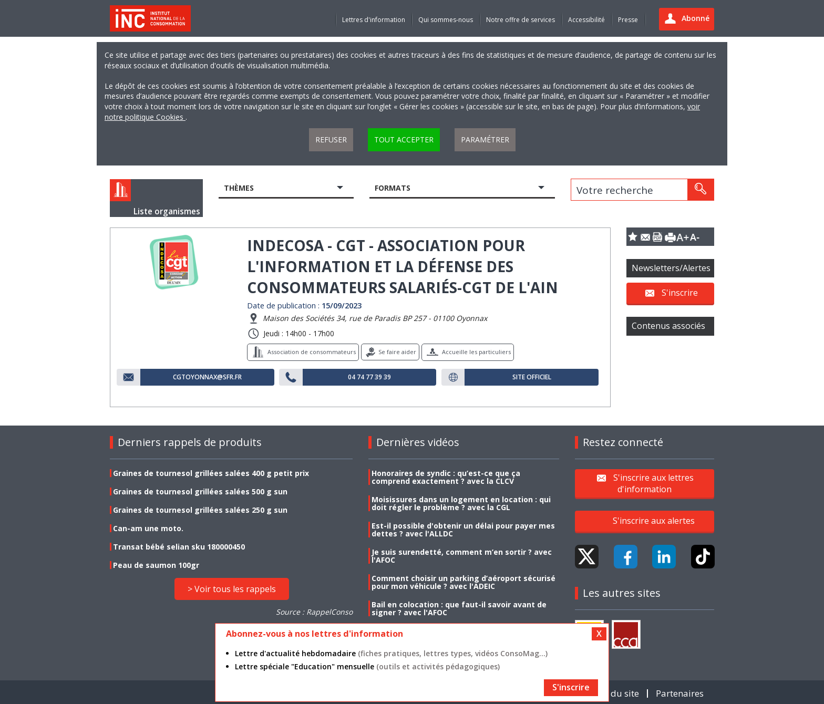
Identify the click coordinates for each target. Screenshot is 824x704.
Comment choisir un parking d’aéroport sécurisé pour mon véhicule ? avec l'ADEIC (463, 582)
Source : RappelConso (314, 612)
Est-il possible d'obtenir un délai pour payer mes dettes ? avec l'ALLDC (463, 530)
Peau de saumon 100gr (156, 565)
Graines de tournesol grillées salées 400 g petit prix (211, 473)
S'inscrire (680, 292)
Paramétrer (485, 139)
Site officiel (531, 377)
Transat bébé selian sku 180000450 (179, 547)
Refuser (331, 139)
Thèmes (239, 188)
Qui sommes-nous (445, 19)
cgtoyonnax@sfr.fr (207, 377)
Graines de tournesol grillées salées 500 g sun (200, 491)
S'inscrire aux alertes (654, 520)
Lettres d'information (373, 19)
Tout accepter (404, 139)
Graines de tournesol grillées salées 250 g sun (200, 510)
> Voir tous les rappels (232, 589)
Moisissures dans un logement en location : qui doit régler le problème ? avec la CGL (461, 503)
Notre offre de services (520, 19)
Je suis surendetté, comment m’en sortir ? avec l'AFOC (462, 556)
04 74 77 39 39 (369, 377)
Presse (628, 19)
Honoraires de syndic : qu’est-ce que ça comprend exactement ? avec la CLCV (446, 477)
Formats (392, 188)
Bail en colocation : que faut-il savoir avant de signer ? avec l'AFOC (459, 608)
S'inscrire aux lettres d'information (653, 482)
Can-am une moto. (148, 528)
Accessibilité (586, 19)
